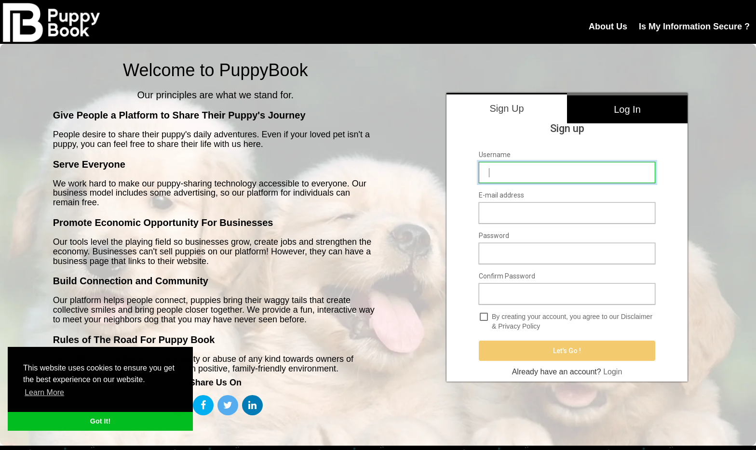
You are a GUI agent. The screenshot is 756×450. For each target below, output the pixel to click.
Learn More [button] (44, 392)
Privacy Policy (519, 326)
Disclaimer (636, 316)
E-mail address (501, 195)
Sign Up (506, 108)
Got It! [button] (100, 421)
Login (612, 372)
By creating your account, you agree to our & (572, 321)
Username (495, 155)
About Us (608, 26)
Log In (627, 109)
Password (494, 235)
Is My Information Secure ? (694, 26)
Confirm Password (507, 276)
